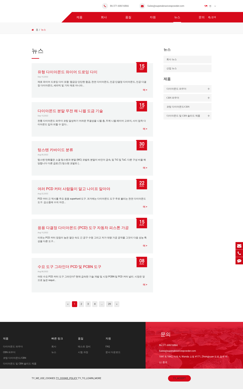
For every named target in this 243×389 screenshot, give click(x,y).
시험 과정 (83, 352)
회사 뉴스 (172, 59)
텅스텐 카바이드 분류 (55, 150)
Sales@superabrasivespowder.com (161, 6)
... (102, 304)
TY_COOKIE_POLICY (67, 378)
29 (109, 304)
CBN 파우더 (189, 98)
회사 (104, 19)
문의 (202, 19)
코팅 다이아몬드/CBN (178, 106)
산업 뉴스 (172, 68)
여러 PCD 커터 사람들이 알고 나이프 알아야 (74, 189)
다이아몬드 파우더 (189, 89)
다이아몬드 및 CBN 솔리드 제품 (189, 116)
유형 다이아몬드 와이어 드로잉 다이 (67, 72)
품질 (128, 19)
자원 (153, 19)
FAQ (108, 346)
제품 (79, 19)
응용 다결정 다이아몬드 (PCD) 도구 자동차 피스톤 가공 (83, 228)
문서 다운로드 (113, 352)
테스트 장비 (84, 346)
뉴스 (177, 19)
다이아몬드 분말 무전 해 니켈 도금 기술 (70, 111)
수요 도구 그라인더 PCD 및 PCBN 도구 (69, 267)
